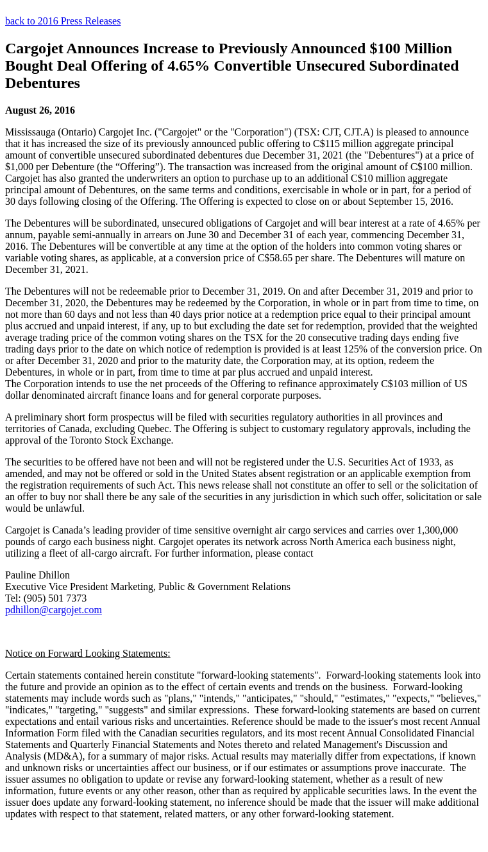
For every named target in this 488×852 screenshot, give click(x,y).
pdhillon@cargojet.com (53, 609)
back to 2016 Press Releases (63, 20)
